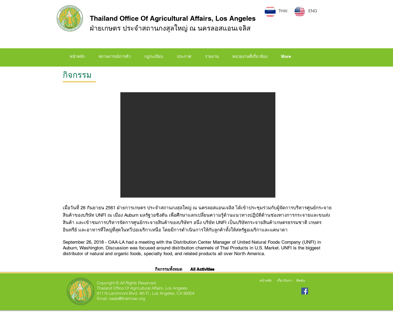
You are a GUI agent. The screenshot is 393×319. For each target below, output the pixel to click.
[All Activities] (202, 269)
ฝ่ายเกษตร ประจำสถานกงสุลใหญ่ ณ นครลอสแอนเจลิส (170, 28)
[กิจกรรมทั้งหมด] (169, 269)
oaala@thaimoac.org (127, 298)
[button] (154, 56)
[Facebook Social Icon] (304, 291)
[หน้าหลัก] (265, 281)
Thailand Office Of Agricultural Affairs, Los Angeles (173, 18)
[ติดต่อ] (300, 281)
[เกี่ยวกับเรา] (284, 281)
